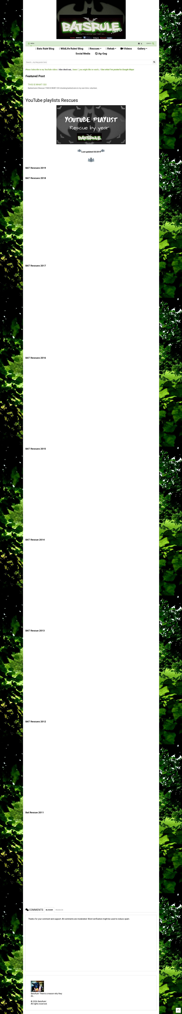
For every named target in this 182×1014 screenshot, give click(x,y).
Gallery (142, 48)
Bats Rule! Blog (44, 48)
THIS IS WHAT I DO (37, 84)
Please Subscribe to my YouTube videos (41, 69)
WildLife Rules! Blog (71, 48)
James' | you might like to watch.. (85, 69)
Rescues (94, 48)
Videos (126, 48)
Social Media (82, 53)
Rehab (111, 48)
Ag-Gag (101, 53)
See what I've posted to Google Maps (117, 69)
